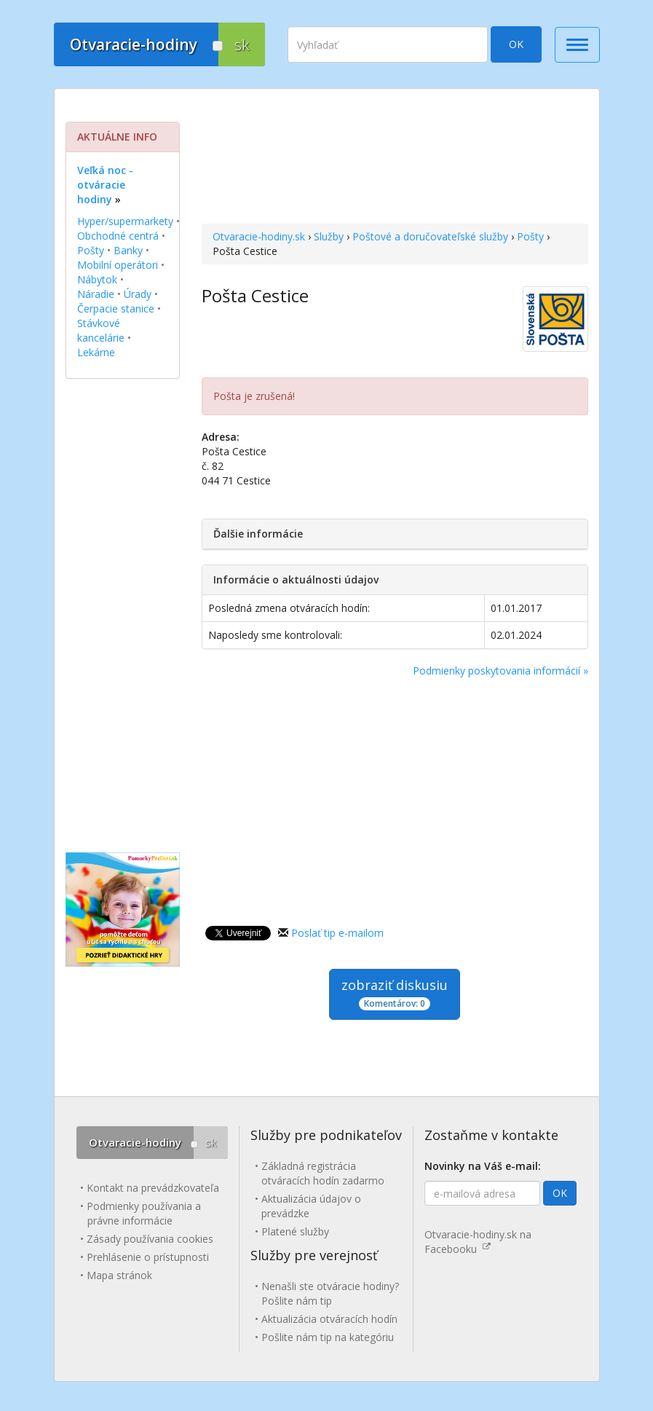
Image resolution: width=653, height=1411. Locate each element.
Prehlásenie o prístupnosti (148, 1257)
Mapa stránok (119, 1275)
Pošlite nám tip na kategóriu (327, 1337)
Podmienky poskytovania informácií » (500, 670)
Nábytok (97, 279)
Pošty (530, 236)
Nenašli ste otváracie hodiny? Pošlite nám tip (330, 1293)
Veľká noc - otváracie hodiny (105, 184)
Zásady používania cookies (150, 1239)
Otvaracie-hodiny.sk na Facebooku (477, 1241)
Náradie (95, 294)
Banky (128, 250)
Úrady (137, 294)
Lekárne (96, 352)
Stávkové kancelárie (100, 330)
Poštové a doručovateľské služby (430, 236)
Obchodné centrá (118, 236)
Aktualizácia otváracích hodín (329, 1319)
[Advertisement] (395, 158)
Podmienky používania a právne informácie (144, 1213)
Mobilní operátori (117, 265)
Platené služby (295, 1231)
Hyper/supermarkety (125, 221)
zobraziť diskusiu (394, 993)
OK (516, 44)
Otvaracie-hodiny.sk (259, 236)
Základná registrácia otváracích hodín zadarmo (322, 1173)
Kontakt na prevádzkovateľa (153, 1188)
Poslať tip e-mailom (337, 933)
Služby (329, 236)
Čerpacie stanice (115, 308)
